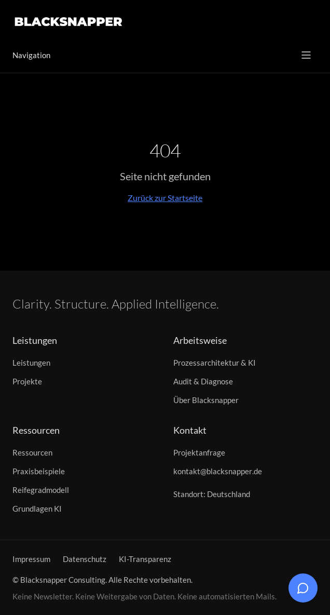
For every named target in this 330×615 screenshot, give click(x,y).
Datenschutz (84, 559)
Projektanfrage (199, 452)
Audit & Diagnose (203, 381)
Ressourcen (32, 452)
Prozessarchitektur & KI (214, 362)
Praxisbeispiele (38, 471)
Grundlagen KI (37, 508)
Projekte (27, 381)
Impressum (31, 559)
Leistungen (31, 362)
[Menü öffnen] (306, 55)
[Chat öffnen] (303, 588)
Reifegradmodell (40, 489)
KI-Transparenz (145, 559)
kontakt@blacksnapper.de (217, 471)
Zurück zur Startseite (165, 198)
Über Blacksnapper (206, 400)
